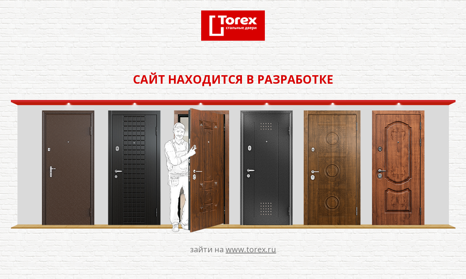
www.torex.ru (251, 249)
